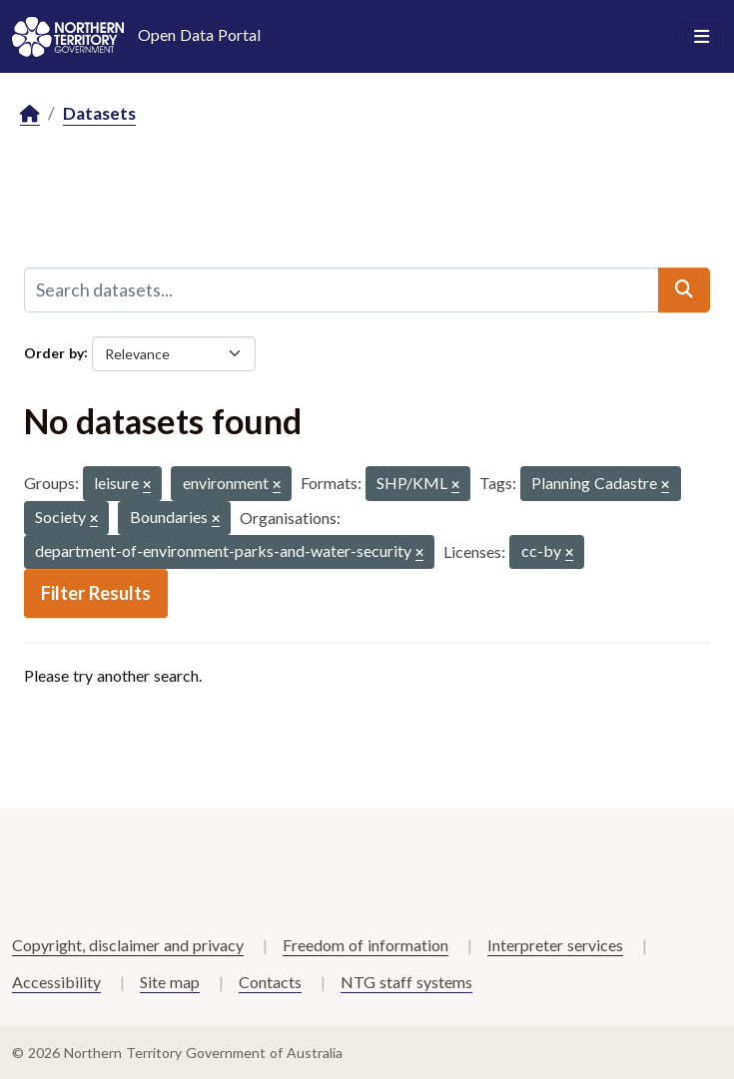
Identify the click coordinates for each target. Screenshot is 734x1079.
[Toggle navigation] (701, 37)
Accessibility (56, 981)
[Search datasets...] (341, 289)
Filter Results (96, 593)
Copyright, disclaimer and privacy (128, 944)
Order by (54, 351)
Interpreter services (555, 944)
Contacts (270, 981)
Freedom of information (365, 944)
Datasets (99, 113)
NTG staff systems (406, 981)
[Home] (30, 114)
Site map (170, 981)
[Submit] (684, 289)
